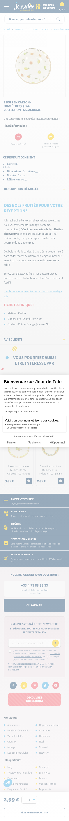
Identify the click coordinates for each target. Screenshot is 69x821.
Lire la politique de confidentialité (21, 411)
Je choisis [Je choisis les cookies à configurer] (34, 442)
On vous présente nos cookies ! (22, 427)
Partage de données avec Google (23, 424)
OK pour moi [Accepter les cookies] (57, 442)
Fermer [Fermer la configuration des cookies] (11, 442)
